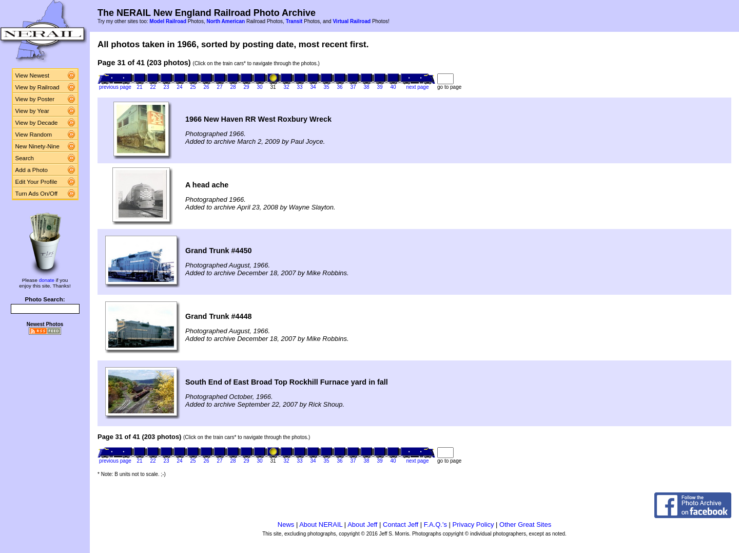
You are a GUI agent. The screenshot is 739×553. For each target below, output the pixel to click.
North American (225, 21)
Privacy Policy (473, 524)
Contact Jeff (400, 524)
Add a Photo (31, 170)
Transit (294, 21)
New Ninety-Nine (37, 146)
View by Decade (36, 123)
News (286, 524)
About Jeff (362, 524)
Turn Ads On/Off (36, 193)
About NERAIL (320, 524)
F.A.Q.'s (435, 524)
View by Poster (35, 99)
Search (24, 158)
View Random (33, 134)
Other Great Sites (525, 524)
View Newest (32, 75)
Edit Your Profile (36, 182)
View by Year (32, 111)
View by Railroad (37, 87)
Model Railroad (167, 21)
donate (46, 280)
